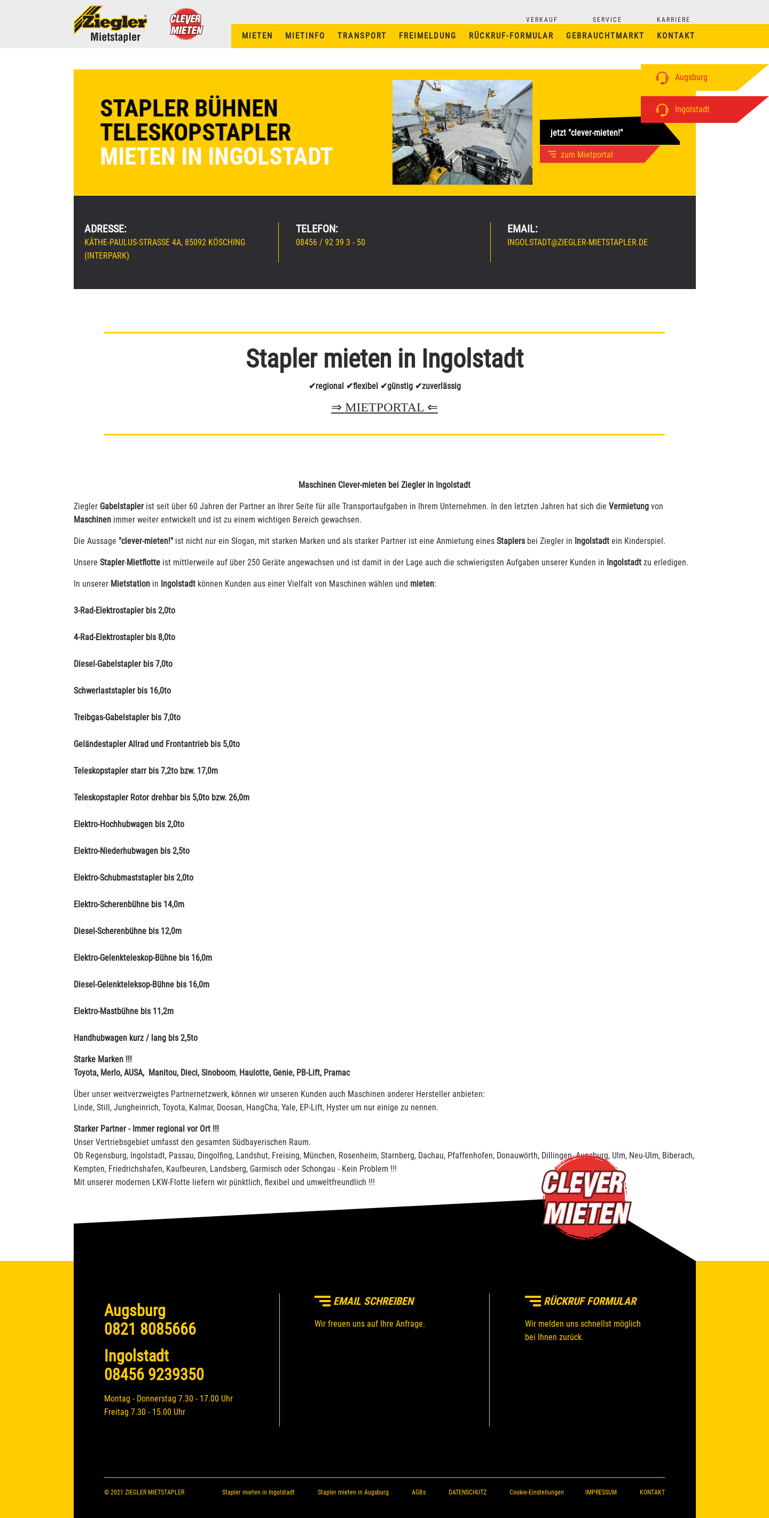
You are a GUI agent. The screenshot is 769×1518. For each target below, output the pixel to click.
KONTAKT (652, 1492)
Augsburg (680, 77)
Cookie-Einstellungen (536, 1492)
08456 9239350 (154, 1374)
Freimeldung (428, 36)
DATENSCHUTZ (467, 1492)
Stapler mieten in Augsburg (353, 1492)
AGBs (419, 1492)
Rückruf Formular (580, 1301)
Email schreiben (364, 1301)
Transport (362, 36)
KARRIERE (673, 20)
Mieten (257, 36)
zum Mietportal (583, 154)
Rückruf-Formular (511, 36)
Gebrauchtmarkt (605, 36)
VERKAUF (542, 20)
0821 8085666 (150, 1329)
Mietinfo (305, 36)
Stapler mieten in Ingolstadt (258, 1492)
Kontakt (676, 36)
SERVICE (607, 20)
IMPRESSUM (601, 1492)
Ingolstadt (681, 109)
